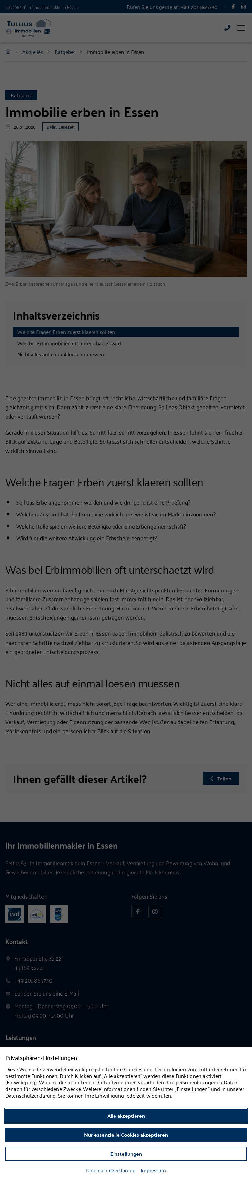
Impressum (153, 1170)
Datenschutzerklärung (111, 1170)
